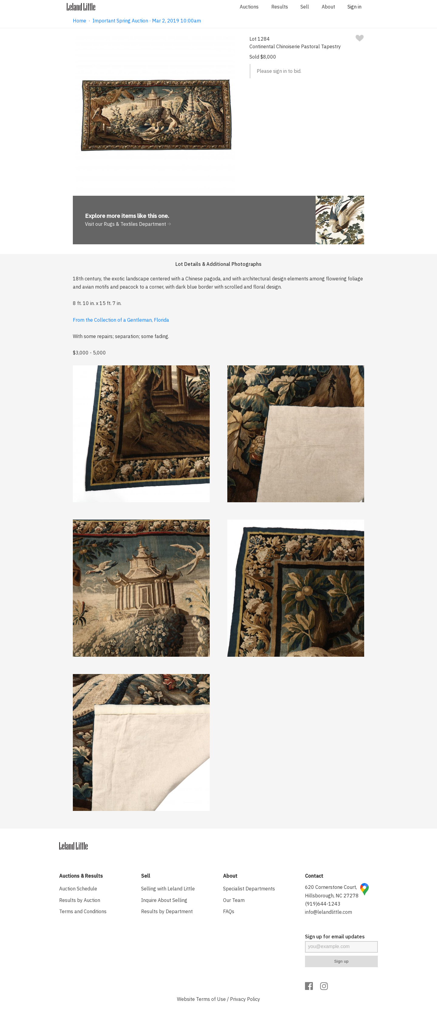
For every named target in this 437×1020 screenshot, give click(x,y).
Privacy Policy (245, 999)
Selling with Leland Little (168, 889)
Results (279, 7)
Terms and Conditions (83, 911)
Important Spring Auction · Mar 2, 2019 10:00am (147, 21)
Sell (304, 7)
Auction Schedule (78, 889)
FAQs (228, 911)
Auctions (249, 7)
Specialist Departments (249, 889)
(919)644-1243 (322, 904)
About (328, 7)
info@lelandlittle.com (328, 912)
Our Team (234, 900)
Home (79, 21)
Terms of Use (211, 999)
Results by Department (167, 911)
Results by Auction (79, 900)
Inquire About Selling (164, 900)
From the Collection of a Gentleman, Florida (121, 320)
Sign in (354, 7)
